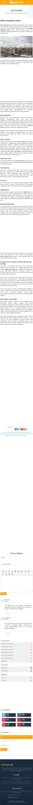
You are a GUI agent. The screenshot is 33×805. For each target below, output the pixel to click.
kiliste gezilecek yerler (23, 432)
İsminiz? (3, 557)
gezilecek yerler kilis (23, 433)
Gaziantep (11, 308)
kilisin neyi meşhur (13, 435)
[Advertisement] (16, 82)
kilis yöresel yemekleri (22, 435)
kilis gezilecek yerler (13, 432)
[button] (2, 571)
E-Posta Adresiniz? (6, 564)
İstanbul (30, 317)
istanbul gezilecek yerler (19, 801)
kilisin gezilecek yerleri (13, 433)
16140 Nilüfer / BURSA (15, 795)
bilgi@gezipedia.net (14, 797)
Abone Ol (4, 749)
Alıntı (8, 613)
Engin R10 (7, 599)
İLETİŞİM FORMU (16, 782)
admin (10, 427)
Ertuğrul (7, 617)
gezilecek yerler (12, 801)
